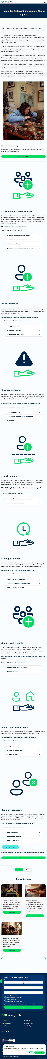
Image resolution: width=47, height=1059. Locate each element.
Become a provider (28, 1023)
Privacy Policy (19, 1050)
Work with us (5, 1026)
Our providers (27, 1020)
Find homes (5, 1034)
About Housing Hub (28, 1026)
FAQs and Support (6, 1023)
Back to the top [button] (10, 847)
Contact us (4, 1020)
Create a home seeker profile (25, 1034)
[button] (23, 236)
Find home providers (13, 1034)
